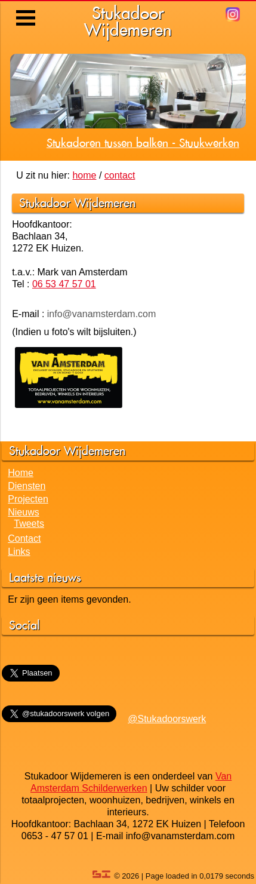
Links (19, 552)
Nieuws (23, 512)
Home (20, 473)
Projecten (28, 499)
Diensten (26, 486)
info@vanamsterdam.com (101, 314)
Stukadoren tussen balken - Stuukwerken (143, 143)
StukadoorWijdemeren (128, 21)
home (84, 175)
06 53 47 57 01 (64, 284)
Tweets (29, 523)
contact (119, 175)
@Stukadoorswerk (167, 719)
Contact (24, 538)
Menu (26, 9)
